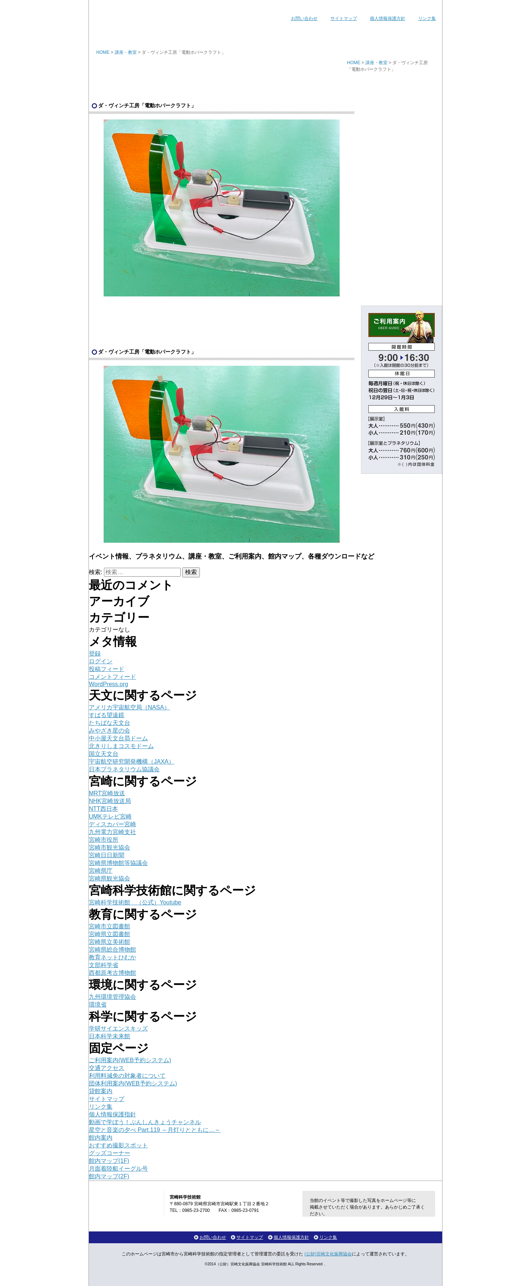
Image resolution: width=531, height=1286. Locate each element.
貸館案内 (100, 1091)
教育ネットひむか (112, 957)
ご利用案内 (309, 34)
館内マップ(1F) (109, 1161)
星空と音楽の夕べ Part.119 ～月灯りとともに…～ (155, 1130)
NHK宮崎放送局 (110, 801)
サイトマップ (343, 18)
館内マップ (355, 34)
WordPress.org (108, 684)
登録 (95, 653)
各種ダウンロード (410, 34)
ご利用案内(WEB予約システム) (130, 1060)
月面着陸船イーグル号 (118, 1168)
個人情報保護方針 (387, 18)
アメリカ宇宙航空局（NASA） (129, 707)
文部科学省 (103, 965)
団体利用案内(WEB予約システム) (133, 1083)
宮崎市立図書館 (109, 926)
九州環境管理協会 (112, 997)
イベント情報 (157, 34)
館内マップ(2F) (109, 1176)
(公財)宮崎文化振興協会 (328, 1254)
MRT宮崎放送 (107, 793)
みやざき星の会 (109, 730)
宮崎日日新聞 (106, 855)
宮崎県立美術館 (109, 942)
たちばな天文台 (109, 723)
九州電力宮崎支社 (112, 832)
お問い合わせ (304, 18)
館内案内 (100, 1137)
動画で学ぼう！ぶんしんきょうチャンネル (145, 1122)
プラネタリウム (211, 34)
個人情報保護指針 (112, 1114)
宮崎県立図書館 (109, 934)
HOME (103, 52)
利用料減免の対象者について (127, 1076)
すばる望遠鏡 (106, 715)
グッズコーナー (109, 1153)
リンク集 (427, 18)
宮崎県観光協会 (109, 878)
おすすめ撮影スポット (118, 1145)
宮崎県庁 (100, 871)
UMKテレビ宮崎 (110, 816)
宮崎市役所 (103, 840)
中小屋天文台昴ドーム (118, 738)
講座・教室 (262, 34)
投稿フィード (106, 669)
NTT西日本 (103, 809)
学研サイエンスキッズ (118, 1028)
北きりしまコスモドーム (121, 746)
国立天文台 (103, 754)
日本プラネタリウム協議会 (124, 769)
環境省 (98, 1004)
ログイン (100, 661)
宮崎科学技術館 (133, 14)
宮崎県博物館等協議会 (118, 863)
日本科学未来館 (109, 1036)
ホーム (110, 34)
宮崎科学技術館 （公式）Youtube (135, 902)
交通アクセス (106, 1068)
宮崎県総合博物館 (112, 949)
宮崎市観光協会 (109, 847)
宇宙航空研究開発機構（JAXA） (131, 761)
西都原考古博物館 (112, 973)
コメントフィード (112, 677)
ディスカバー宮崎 (112, 824)
